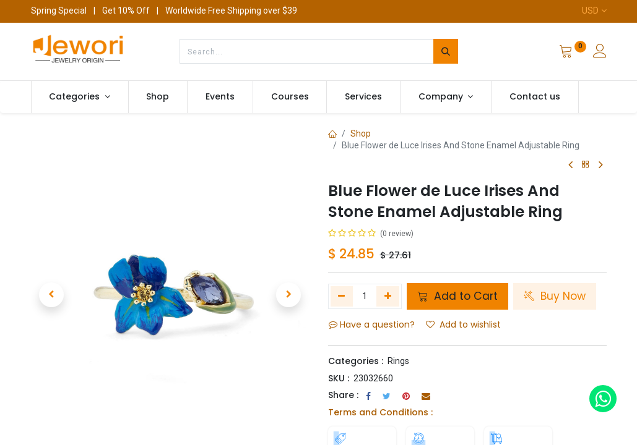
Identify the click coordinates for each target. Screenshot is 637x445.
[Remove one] (342, 296)
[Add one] (387, 296)
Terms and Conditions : (380, 412)
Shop (360, 133)
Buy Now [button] (555, 296)
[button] (52, 295)
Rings (398, 361)
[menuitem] (158, 97)
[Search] (445, 51)
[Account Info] (600, 52)
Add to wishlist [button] (463, 324)
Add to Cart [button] (457, 296)
